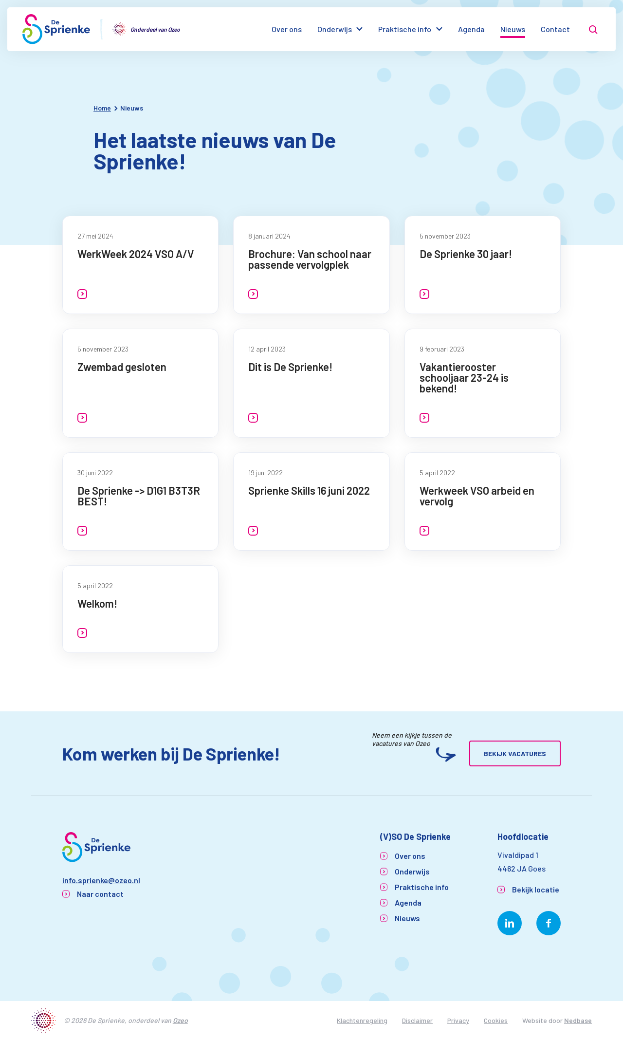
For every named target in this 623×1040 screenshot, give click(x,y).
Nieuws (512, 29)
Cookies (496, 1020)
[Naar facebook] (548, 923)
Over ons (287, 29)
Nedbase (578, 1020)
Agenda (471, 29)
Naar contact (100, 893)
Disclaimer (417, 1020)
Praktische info (404, 29)
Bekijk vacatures (515, 753)
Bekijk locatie (535, 889)
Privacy (458, 1020)
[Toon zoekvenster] (593, 29)
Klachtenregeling (362, 1020)
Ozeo (180, 1020)
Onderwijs (334, 29)
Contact (555, 29)
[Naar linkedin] (509, 923)
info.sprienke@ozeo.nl (101, 880)
